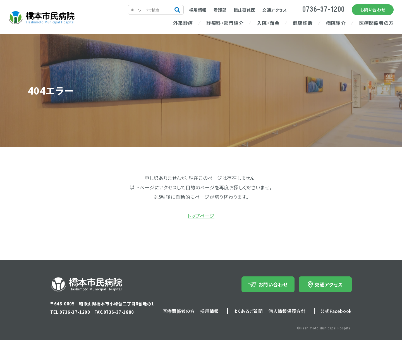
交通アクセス (274, 10)
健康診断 (303, 22)
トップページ (201, 215)
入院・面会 (268, 22)
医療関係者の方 (376, 22)
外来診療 (183, 22)
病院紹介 (336, 22)
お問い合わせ (373, 10)
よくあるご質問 (248, 311)
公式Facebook (336, 311)
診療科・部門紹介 (224, 22)
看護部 (220, 10)
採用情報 (198, 10)
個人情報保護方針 (286, 311)
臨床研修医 (244, 10)
